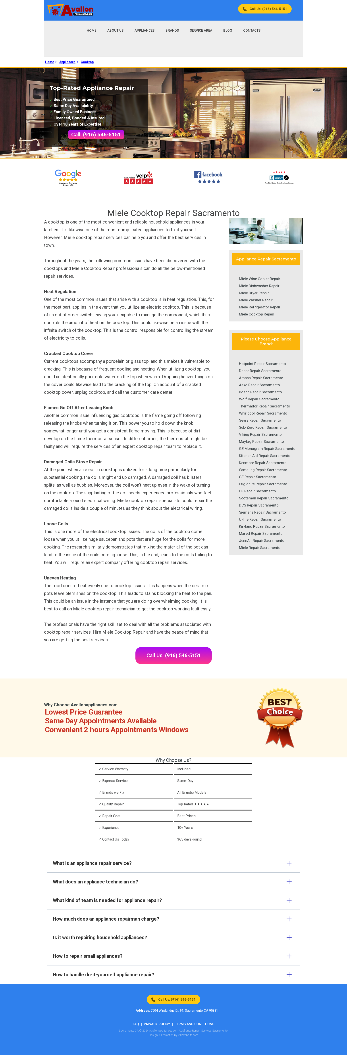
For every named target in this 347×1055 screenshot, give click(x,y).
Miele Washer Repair (256, 300)
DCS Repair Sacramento (259, 505)
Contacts (251, 30)
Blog (227, 30)
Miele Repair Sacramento (259, 547)
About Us (115, 30)
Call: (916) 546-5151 (96, 135)
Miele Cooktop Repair (256, 314)
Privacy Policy (157, 1024)
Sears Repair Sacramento (260, 420)
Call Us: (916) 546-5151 (268, 9)
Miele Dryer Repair (254, 293)
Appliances (144, 30)
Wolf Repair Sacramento (259, 399)
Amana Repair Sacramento (261, 378)
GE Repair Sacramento (257, 477)
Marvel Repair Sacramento (261, 533)
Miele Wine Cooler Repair (259, 279)
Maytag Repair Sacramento (261, 441)
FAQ (136, 1024)
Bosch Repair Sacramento (260, 392)
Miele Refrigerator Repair (259, 307)
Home (91, 30)
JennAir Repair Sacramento (261, 540)
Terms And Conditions (194, 1024)
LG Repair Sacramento (257, 491)
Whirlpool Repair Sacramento (263, 413)
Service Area (201, 30)
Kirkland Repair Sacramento (262, 526)
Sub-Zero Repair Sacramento (263, 427)
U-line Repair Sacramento (260, 519)
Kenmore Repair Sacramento (263, 463)
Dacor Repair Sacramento (260, 371)
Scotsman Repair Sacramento (264, 498)
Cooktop (87, 62)
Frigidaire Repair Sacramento (263, 484)
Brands (172, 30)
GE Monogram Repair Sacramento (267, 448)
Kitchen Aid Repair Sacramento (264, 455)
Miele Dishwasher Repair (259, 286)
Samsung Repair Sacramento (263, 470)
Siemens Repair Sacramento (262, 512)
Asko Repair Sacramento (259, 385)
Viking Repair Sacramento (260, 434)
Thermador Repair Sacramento (264, 406)
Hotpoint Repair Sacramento (262, 363)
